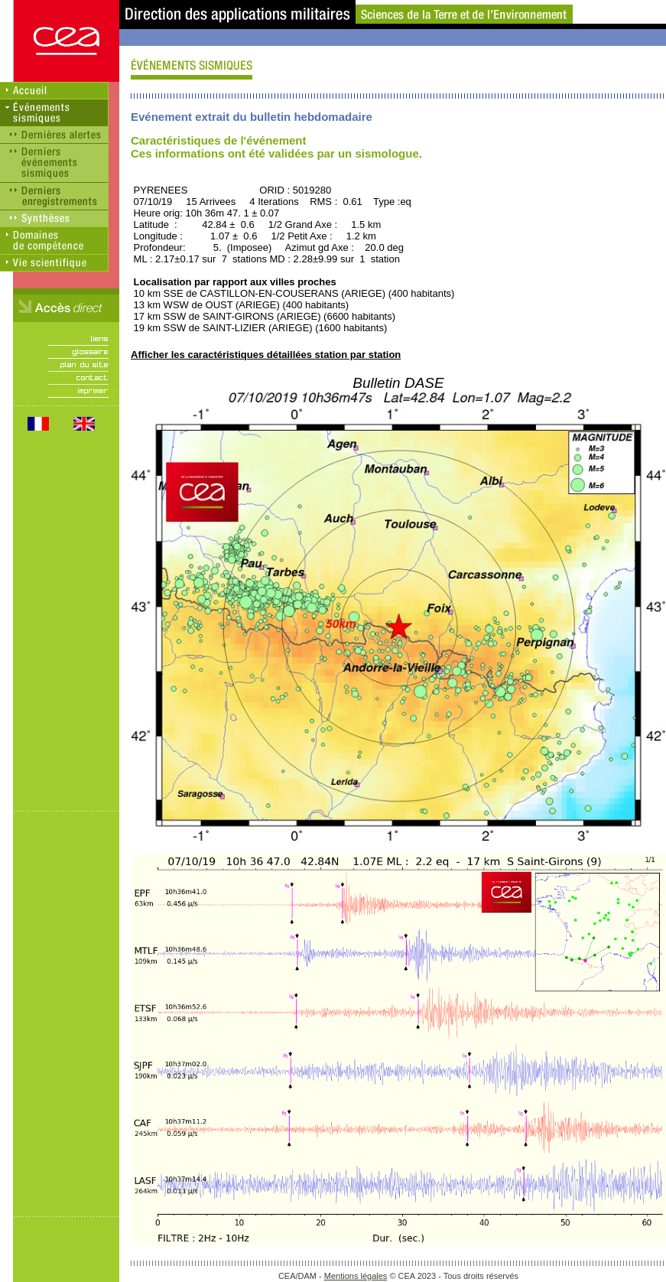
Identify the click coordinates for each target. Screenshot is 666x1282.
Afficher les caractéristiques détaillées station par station (266, 354)
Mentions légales (356, 1275)
